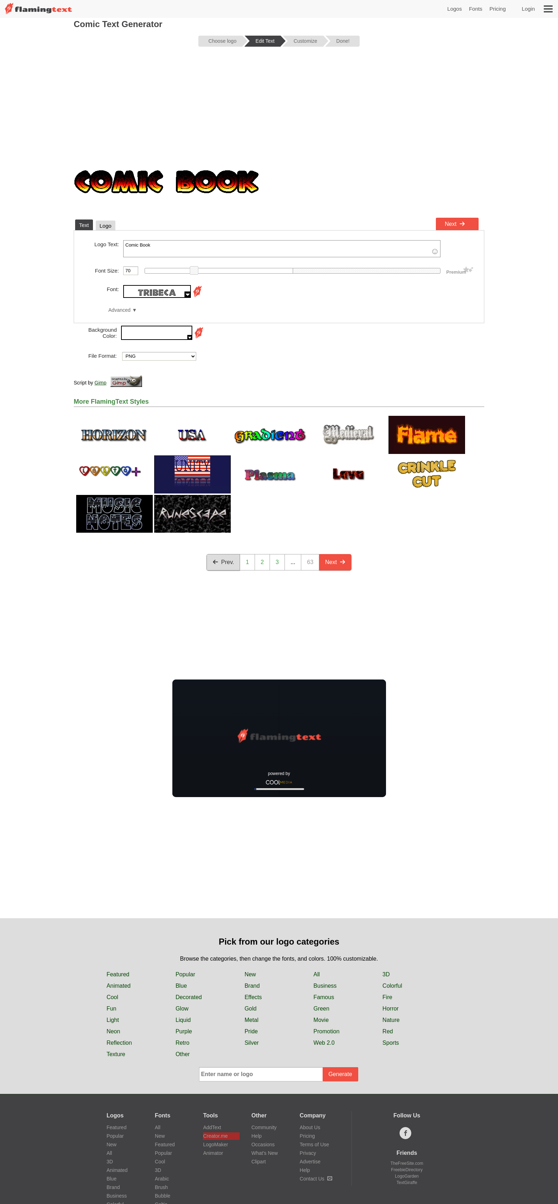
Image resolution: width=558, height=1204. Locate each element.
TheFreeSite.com (406, 1163)
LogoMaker (215, 1144)
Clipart (258, 1161)
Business (325, 986)
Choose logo (222, 41)
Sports (390, 1043)
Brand (252, 986)
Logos (454, 9)
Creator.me (215, 1136)
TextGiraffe (407, 1182)
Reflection (119, 1043)
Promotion (326, 1031)
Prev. (223, 562)
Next (455, 224)
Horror (390, 1009)
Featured (117, 974)
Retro (182, 1043)
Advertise (310, 1161)
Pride (251, 1031)
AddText (212, 1127)
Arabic (162, 1179)
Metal (252, 1020)
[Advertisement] (279, 107)
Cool (112, 997)
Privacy (308, 1153)
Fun (111, 1009)
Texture (115, 1054)
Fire (387, 997)
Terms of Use (314, 1144)
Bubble (163, 1196)
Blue (181, 986)
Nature (391, 1020)
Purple (184, 1031)
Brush (161, 1187)
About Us (310, 1127)
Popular (185, 974)
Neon (113, 1031)
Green (321, 1009)
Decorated (189, 997)
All (316, 974)
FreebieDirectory (407, 1169)
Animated (118, 986)
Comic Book (282, 249)
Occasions (263, 1144)
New (250, 974)
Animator (213, 1153)
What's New (264, 1153)
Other (183, 1054)
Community (264, 1127)
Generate (340, 1074)
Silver (252, 1043)
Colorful (392, 986)
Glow (182, 1009)
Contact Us (316, 1179)
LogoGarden (407, 1176)
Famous (323, 997)
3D (386, 974)
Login (528, 9)
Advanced (119, 310)
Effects (253, 997)
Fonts (476, 9)
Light (112, 1020)
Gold (251, 1009)
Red (387, 1031)
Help (256, 1136)
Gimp (100, 383)
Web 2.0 (323, 1043)
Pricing (497, 9)
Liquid (183, 1020)
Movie (321, 1020)
